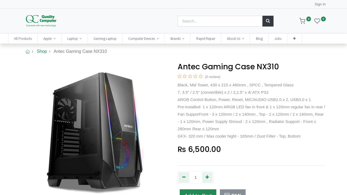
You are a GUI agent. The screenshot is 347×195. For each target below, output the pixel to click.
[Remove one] (184, 177)
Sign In (320, 4)
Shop (42, 51)
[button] (307, 38)
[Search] (268, 21)
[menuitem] (36, 38)
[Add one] (207, 177)
